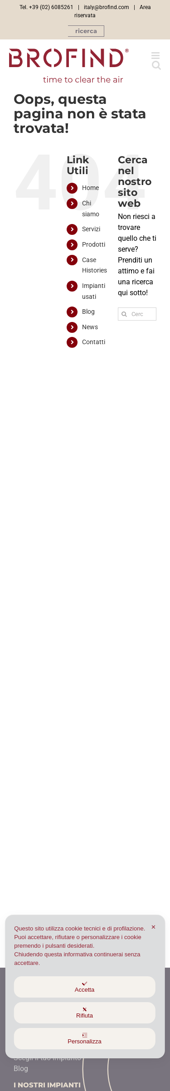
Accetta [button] (84, 987)
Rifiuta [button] (84, 1013)
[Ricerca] (124, 314)
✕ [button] (153, 927)
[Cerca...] (137, 314)
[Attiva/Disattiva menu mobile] (156, 55)
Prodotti (93, 244)
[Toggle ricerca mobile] (156, 65)
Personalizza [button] (84, 1039)
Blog (88, 311)
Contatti (93, 342)
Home (90, 187)
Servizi (91, 229)
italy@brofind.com (106, 7)
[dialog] (85, 986)
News (90, 327)
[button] (86, 31)
